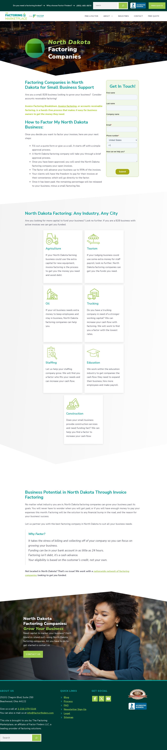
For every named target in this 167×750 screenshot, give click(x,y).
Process (68, 701)
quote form (48, 145)
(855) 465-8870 (83, 5)
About (109, 16)
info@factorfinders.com (40, 712)
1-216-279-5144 (27, 708)
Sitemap (68, 717)
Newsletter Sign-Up (75, 709)
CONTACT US (33, 654)
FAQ (66, 705)
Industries (123, 16)
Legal (67, 713)
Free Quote (157, 6)
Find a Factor (91, 16)
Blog (66, 697)
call (70, 145)
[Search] (123, 6)
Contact (138, 16)
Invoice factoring (67, 106)
